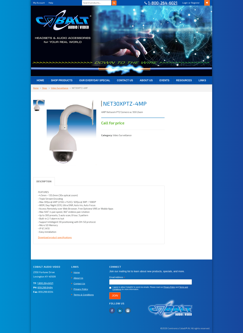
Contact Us (125, 80)
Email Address (117, 277)
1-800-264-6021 (162, 2)
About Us (146, 80)
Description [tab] (43, 181)
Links (202, 80)
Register (195, 2)
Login (185, 2)
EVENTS (164, 80)
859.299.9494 (45, 287)
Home (40, 80)
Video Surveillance (59, 88)
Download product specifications (55, 237)
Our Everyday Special (94, 80)
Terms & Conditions (84, 294)
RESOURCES (184, 80)
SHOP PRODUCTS (61, 80)
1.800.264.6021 (45, 283)
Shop (44, 88)
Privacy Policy (81, 289)
